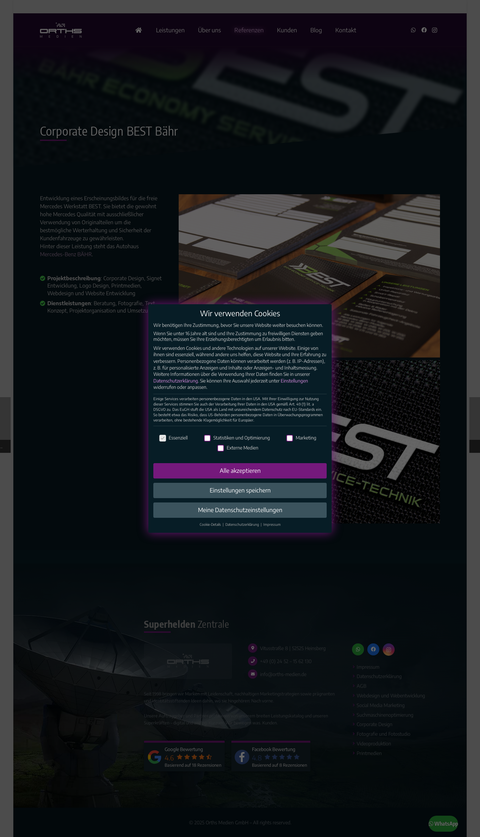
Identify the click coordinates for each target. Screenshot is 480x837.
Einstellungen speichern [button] (240, 495)
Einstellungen (294, 386)
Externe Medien (237, 453)
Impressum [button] (272, 530)
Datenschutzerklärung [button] (242, 530)
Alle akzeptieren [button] (240, 476)
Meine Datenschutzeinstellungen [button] (240, 515)
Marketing (301, 443)
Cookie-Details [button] (211, 530)
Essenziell (173, 443)
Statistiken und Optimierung (237, 443)
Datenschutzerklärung (175, 386)
